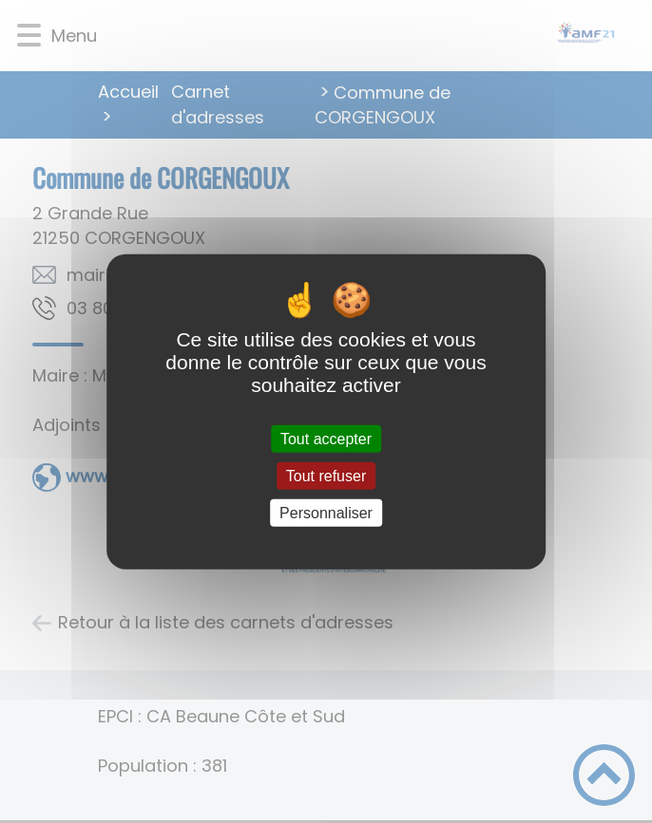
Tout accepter (326, 438)
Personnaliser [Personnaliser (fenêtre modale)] (326, 513)
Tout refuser (326, 475)
